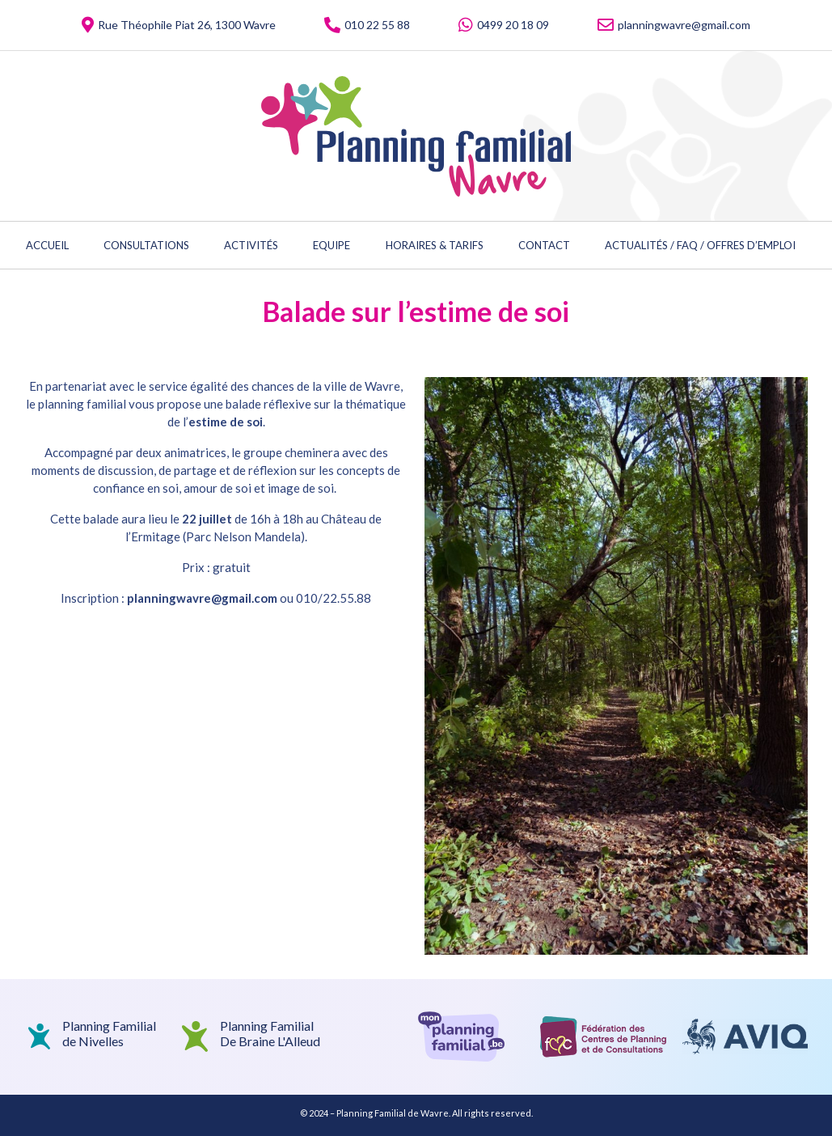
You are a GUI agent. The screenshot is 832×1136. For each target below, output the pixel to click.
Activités (251, 245)
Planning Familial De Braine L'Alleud (270, 1033)
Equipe (331, 245)
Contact (544, 245)
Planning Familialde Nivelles (109, 1033)
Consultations (146, 245)
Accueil (47, 245)
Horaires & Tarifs (435, 245)
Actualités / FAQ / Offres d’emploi (700, 245)
